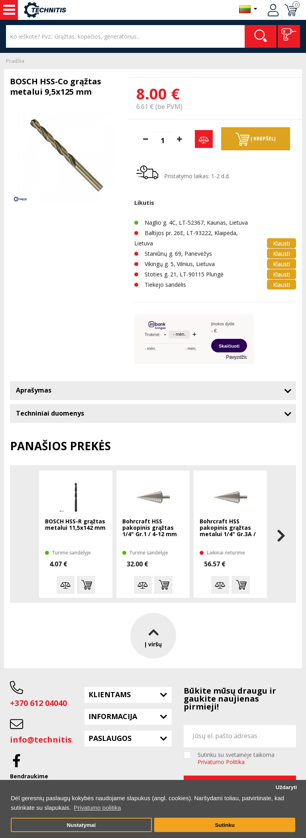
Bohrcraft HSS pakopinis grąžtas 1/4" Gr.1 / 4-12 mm (149, 528)
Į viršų (153, 636)
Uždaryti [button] (286, 787)
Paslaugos (109, 738)
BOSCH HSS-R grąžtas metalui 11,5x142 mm (75, 524)
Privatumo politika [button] (97, 807)
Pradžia (15, 60)
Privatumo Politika (221, 762)
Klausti (281, 243)
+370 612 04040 (38, 703)
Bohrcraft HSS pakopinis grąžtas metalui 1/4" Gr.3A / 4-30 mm (228, 528)
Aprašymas (33, 390)
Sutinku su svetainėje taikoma (236, 758)
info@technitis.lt (45, 739)
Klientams (109, 694)
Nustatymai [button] (81, 825)
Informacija (112, 716)
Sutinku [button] (225, 825)
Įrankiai (9, 10)
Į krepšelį (255, 139)
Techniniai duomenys (50, 413)
